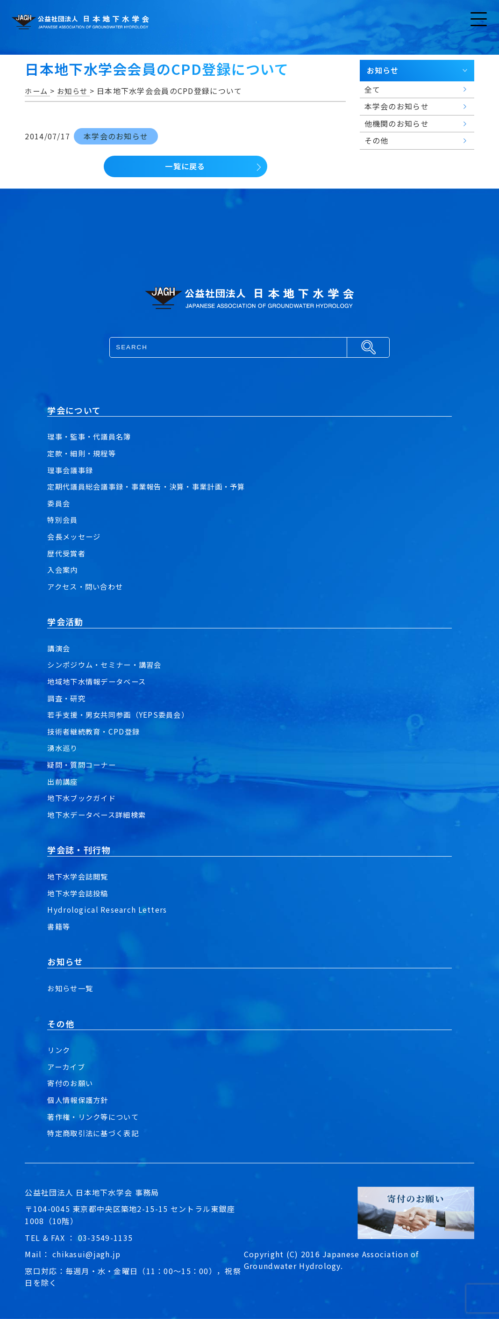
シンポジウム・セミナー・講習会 (107, 664)
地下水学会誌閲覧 (79, 876)
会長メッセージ (75, 536)
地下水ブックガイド (83, 797)
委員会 (59, 503)
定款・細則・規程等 (83, 453)
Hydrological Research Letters (108, 909)
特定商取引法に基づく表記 (95, 1133)
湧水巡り (63, 747)
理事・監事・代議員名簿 (91, 436)
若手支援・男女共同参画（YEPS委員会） (122, 714)
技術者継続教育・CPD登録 (95, 731)
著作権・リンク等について (95, 1116)
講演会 (59, 648)
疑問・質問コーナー (83, 764)
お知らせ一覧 (71, 988)
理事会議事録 (71, 470)
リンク (59, 1049)
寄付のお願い (71, 1082)
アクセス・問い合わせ (87, 586)
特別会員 (63, 519)
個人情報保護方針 (79, 1099)
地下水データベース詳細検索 (99, 814)
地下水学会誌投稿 (79, 893)
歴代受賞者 (67, 553)
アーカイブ (67, 1066)
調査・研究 (67, 698)
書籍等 (59, 926)
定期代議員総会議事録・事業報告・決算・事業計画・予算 (152, 486)
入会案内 (63, 569)
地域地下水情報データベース (99, 681)
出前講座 (63, 781)
